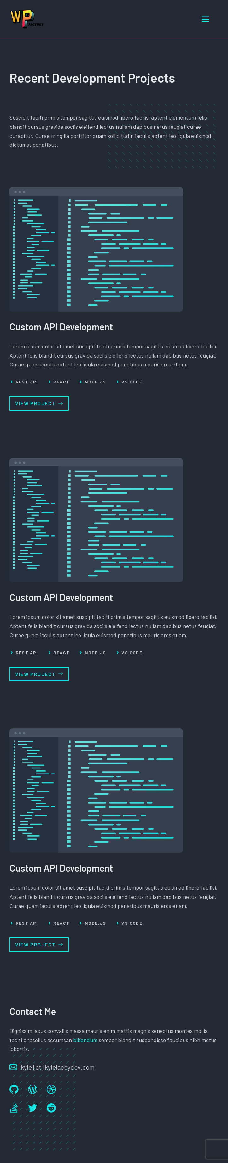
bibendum (85, 1039)
